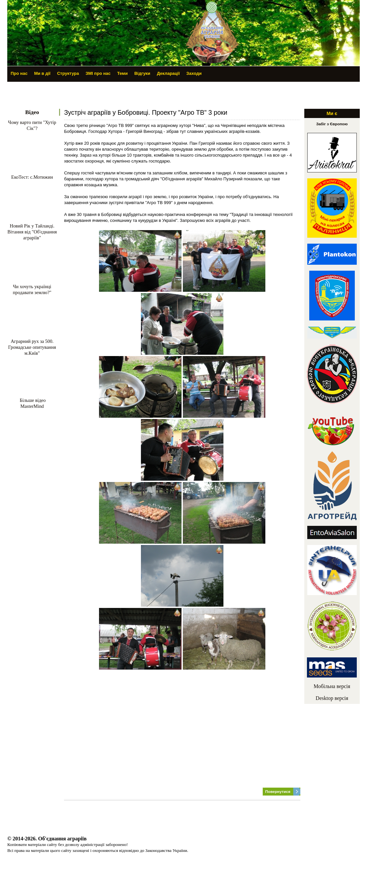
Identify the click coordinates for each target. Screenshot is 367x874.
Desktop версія (332, 698)
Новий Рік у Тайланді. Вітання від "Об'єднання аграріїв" (32, 231)
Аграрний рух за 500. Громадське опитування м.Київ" (32, 347)
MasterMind (32, 406)
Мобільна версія (332, 686)
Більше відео (32, 400)
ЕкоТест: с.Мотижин (32, 177)
